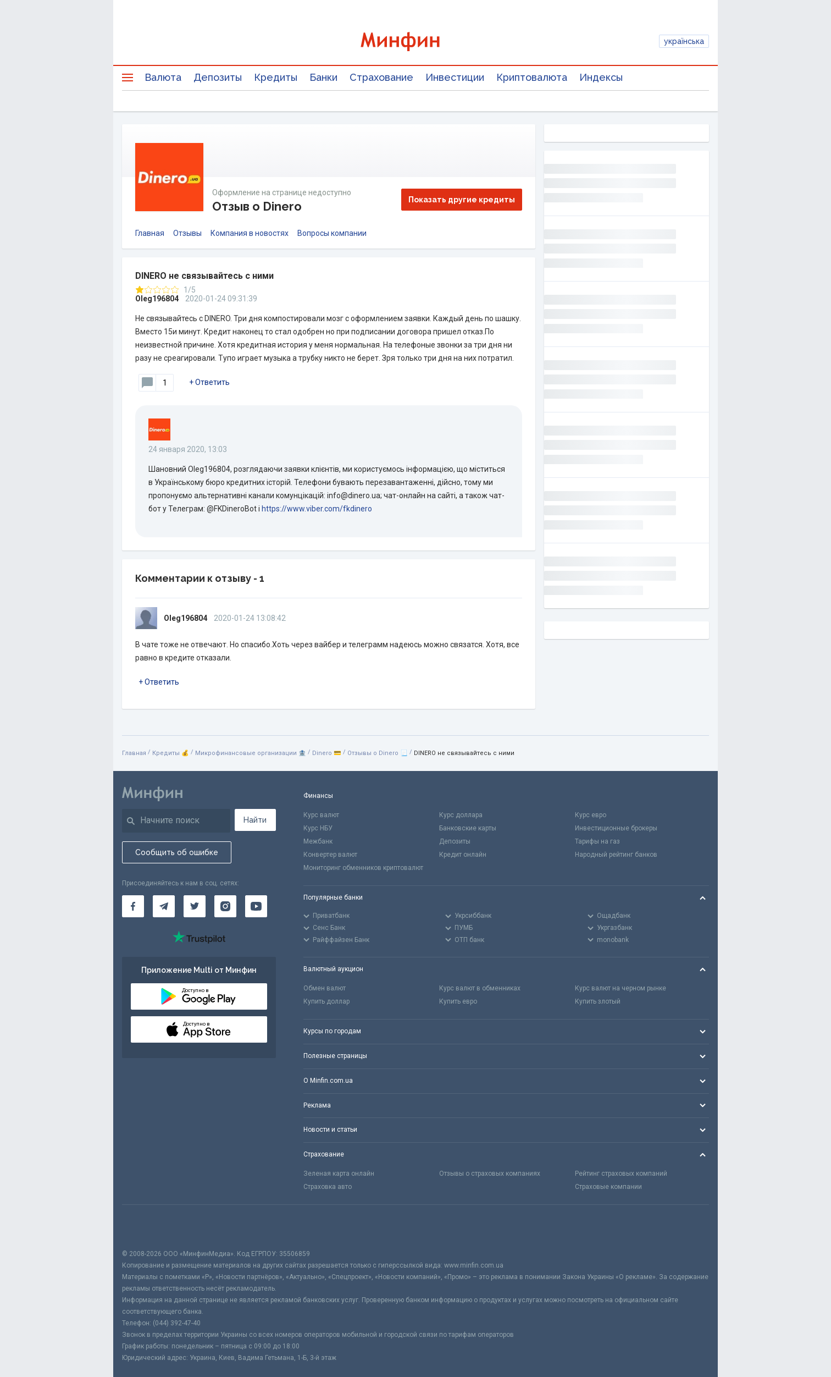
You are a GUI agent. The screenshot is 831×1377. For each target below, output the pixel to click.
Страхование (381, 77)
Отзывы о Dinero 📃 (377, 753)
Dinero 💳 (326, 753)
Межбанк (318, 841)
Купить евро (458, 1001)
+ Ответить (209, 382)
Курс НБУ (318, 828)
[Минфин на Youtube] (256, 906)
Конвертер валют (330, 854)
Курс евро (590, 815)
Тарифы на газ (597, 841)
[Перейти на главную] (415, 41)
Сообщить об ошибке (176, 852)
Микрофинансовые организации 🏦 (250, 753)
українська (684, 41)
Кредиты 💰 (170, 753)
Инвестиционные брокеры (616, 828)
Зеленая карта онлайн (338, 1173)
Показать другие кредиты (461, 199)
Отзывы (187, 233)
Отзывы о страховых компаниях (489, 1173)
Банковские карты (467, 828)
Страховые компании (608, 1187)
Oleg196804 (157, 298)
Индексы (601, 77)
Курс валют (321, 815)
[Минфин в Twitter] (195, 906)
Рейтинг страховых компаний (621, 1173)
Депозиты (217, 77)
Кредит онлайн (462, 854)
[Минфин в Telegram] (164, 906)
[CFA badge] (146, 1226)
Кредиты (275, 77)
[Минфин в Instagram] (225, 906)
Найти (255, 820)
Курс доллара (461, 815)
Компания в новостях (249, 233)
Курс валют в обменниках (479, 988)
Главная (149, 233)
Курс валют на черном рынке (620, 988)
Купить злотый (598, 1001)
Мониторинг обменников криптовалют (363, 868)
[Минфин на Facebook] (133, 906)
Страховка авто (327, 1187)
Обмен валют (324, 988)
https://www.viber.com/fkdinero (317, 508)
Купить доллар (326, 1001)
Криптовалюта (531, 77)
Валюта (163, 77)
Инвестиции (454, 77)
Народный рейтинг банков (616, 854)
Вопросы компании (332, 233)
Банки (323, 77)
